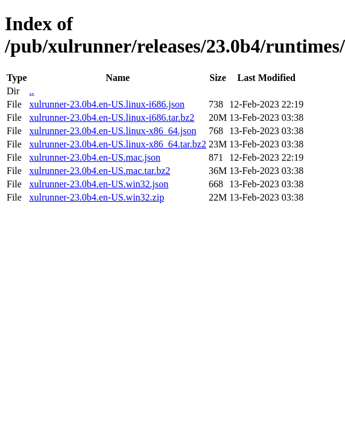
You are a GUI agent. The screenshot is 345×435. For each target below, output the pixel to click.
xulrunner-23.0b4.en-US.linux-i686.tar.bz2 (111, 117)
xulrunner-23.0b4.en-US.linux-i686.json (106, 104)
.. (31, 91)
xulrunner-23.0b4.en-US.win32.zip (96, 197)
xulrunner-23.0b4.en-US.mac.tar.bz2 (99, 171)
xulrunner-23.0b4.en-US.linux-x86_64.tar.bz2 (117, 144)
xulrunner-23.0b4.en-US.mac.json (94, 157)
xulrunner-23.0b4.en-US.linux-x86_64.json (112, 131)
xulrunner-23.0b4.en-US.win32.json (98, 184)
